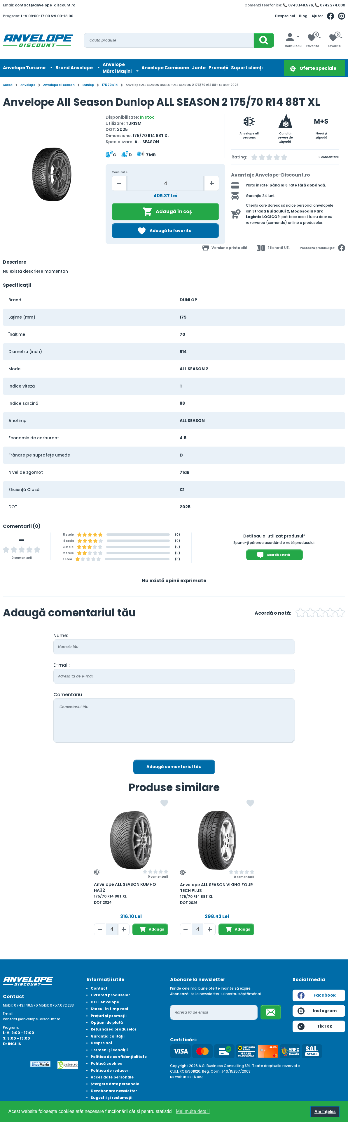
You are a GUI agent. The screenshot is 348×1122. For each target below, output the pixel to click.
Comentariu (67, 694)
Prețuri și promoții (109, 1015)
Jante (199, 68)
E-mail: (61, 665)
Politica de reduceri (110, 1070)
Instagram (317, 1010)
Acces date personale (112, 1077)
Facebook (317, 995)
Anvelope (27, 85)
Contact (99, 988)
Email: (8, 1013)
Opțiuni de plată (107, 1022)
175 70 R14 (110, 85)
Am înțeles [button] (325, 1111)
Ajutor (317, 15)
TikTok (315, 1026)
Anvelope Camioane (165, 68)
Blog (303, 15)
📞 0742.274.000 (330, 5)
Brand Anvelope (74, 68)
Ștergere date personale (115, 1083)
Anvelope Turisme (24, 68)
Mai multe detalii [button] (193, 1111)
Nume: (60, 635)
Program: (11, 1027)
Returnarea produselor (114, 1029)
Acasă (8, 85)
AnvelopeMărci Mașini (117, 67)
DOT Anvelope (105, 1002)
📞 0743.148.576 (298, 5)
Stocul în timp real (109, 1008)
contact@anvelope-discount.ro (45, 5)
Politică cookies (106, 1063)
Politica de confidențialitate (119, 1056)
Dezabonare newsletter (114, 1090)
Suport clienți (247, 68)
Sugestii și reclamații (111, 1097)
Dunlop (88, 85)
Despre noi (285, 15)
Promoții (218, 68)
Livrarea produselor (110, 995)
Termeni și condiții (109, 1049)
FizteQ (198, 1077)
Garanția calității (108, 1036)
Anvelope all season (59, 85)
